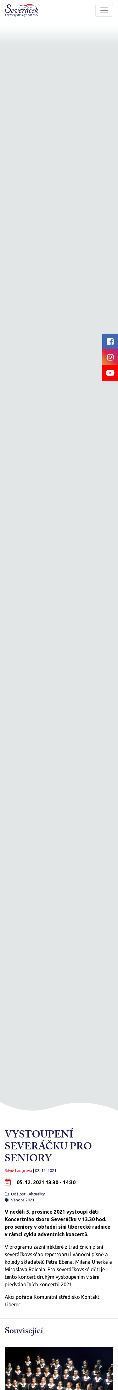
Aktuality (37, 1194)
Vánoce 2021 (22, 1200)
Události (18, 1194)
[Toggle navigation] (104, 10)
